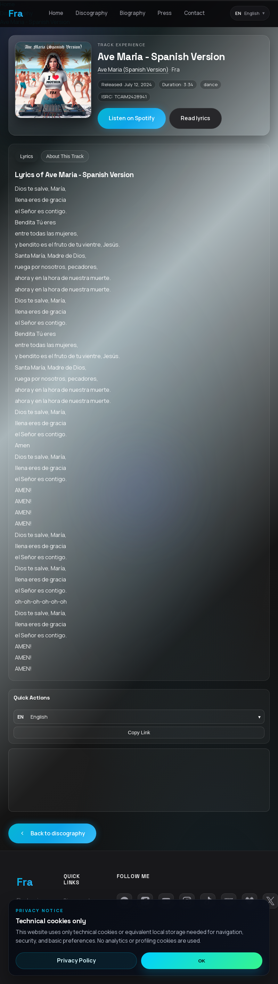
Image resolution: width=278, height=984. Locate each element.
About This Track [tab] (65, 156)
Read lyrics (195, 118)
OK (201, 961)
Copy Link (139, 732)
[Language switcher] (249, 13)
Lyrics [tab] (26, 156)
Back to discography (52, 833)
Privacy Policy (76, 960)
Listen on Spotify (132, 118)
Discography (91, 13)
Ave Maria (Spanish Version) (133, 69)
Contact (194, 13)
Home (56, 13)
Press (165, 13)
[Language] (139, 717)
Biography (132, 13)
